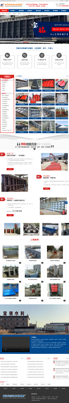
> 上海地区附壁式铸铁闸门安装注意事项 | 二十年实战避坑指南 (36, 366)
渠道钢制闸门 (4, 126)
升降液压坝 (22, 384)
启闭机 (28, 13)
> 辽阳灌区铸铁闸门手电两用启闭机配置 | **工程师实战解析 (9, 372)
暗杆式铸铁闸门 (5, 97)
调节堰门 (4, 128)
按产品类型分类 (4, 80)
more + (22, 358)
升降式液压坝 (4, 101)
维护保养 (38, 10)
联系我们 (63, 10)
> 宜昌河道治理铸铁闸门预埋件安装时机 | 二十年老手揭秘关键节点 (36, 361)
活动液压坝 (43, 384)
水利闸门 (12, 10)
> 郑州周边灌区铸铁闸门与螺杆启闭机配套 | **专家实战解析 (9, 366)
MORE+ (67, 76)
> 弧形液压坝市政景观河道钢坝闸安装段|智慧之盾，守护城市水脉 (36, 374)
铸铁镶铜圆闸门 (5, 115)
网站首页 (4, 10)
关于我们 (61, 0)
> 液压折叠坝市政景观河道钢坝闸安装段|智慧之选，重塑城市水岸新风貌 (36, 377)
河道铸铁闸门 (4, 103)
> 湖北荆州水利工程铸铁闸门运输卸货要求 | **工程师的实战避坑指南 (9, 369)
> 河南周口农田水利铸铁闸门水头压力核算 (8, 361)
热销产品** (3, 93)
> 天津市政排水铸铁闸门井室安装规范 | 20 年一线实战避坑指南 (36, 364)
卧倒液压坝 (36, 384)
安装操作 (29, 10)
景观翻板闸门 (4, 111)
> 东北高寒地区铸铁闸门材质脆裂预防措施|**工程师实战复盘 (9, 377)
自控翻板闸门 (15, 384)
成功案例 (55, 10)
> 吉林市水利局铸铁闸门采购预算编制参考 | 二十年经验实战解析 (9, 374)
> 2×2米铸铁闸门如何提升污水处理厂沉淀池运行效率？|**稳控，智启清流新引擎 (36, 372)
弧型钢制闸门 (4, 113)
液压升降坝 (4, 107)
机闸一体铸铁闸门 (5, 95)
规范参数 (21, 10)
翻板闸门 (19, 13)
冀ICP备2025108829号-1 (36, 400)
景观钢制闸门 (4, 122)
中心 (66, 205)
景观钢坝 (4, 120)
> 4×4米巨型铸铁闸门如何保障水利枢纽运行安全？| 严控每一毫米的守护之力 (36, 369)
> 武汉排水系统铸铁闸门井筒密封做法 (7, 364)
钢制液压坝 (29, 384)
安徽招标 (49, 384)
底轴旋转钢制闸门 (5, 109)
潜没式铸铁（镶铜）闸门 (7, 130)
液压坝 (24, 13)
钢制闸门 (14, 13)
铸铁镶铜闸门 (8, 13)
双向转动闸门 (4, 124)
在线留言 (66, 0)
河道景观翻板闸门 (5, 105)
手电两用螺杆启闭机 (6, 99)
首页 (66, 207)
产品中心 (7, 77)
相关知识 (46, 10)
